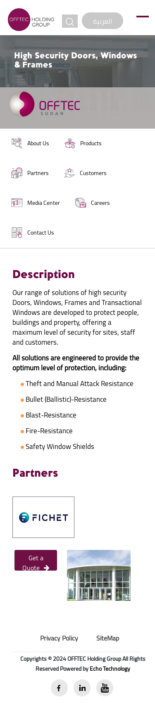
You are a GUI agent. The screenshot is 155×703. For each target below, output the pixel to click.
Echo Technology (110, 668)
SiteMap (107, 638)
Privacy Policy (59, 638)
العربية (102, 21)
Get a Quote (36, 561)
